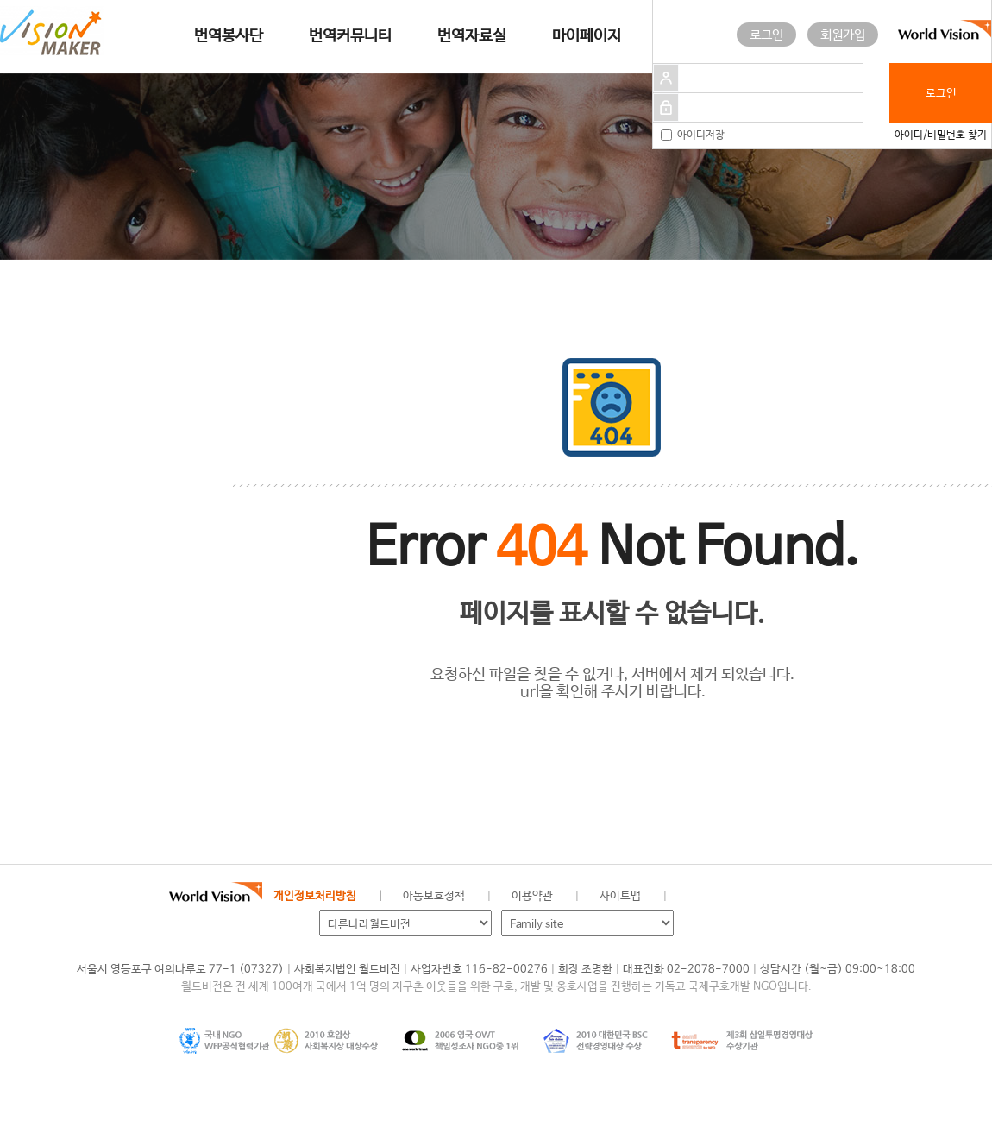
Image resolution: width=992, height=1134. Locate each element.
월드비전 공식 (693, 897)
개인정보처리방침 (314, 896)
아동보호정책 (434, 896)
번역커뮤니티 (350, 36)
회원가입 (842, 35)
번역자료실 (471, 36)
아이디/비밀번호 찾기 (941, 135)
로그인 (766, 35)
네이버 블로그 (751, 897)
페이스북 (722, 897)
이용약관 (532, 896)
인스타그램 (779, 897)
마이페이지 (586, 36)
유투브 (809, 897)
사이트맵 (620, 896)
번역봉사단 (228, 36)
